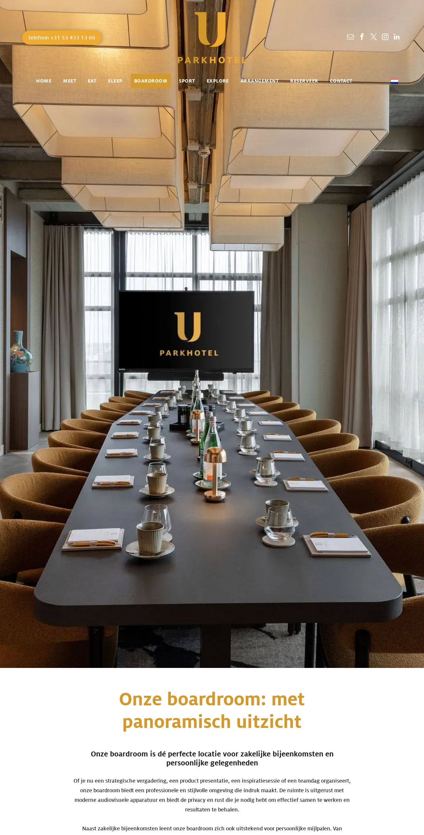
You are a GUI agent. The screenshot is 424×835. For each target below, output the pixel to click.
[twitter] (374, 37)
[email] (350, 37)
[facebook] (362, 37)
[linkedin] (397, 37)
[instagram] (385, 37)
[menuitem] (46, 81)
